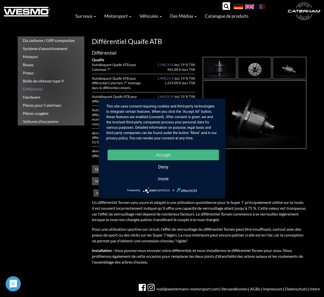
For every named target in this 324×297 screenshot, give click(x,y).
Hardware (31, 97)
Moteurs (30, 56)
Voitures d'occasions (40, 121)
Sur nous (85, 16)
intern (315, 288)
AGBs (255, 288)
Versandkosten (234, 288)
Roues (28, 64)
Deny (163, 166)
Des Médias (183, 16)
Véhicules (150, 16)
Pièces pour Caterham (42, 105)
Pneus (28, 72)
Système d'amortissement (45, 48)
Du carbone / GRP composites (49, 40)
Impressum (272, 288)
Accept (163, 155)
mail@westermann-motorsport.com (187, 288)
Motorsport (117, 16)
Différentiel (33, 89)
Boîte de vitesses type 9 (43, 80)
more (163, 178)
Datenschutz (296, 288)
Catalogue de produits (227, 16)
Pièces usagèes (36, 113)
